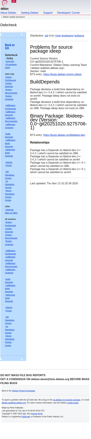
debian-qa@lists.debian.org (14, 403)
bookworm (68, 35)
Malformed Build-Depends (10, 153)
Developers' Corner (68, 12)
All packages (11, 64)
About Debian (8, 12)
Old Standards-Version (10, 175)
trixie (58, 35)
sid (46, 35)
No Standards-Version (10, 184)
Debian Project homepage (23, 391)
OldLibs (9, 162)
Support (48, 12)
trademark (25, 416)
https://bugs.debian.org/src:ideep (62, 74)
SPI (24, 414)
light (7, 67)
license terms (37, 414)
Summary (10, 61)
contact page (72, 403)
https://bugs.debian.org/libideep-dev (64, 135)
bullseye (79, 35)
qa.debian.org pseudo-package (66, 400)
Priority (9, 165)
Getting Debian (30, 12)
